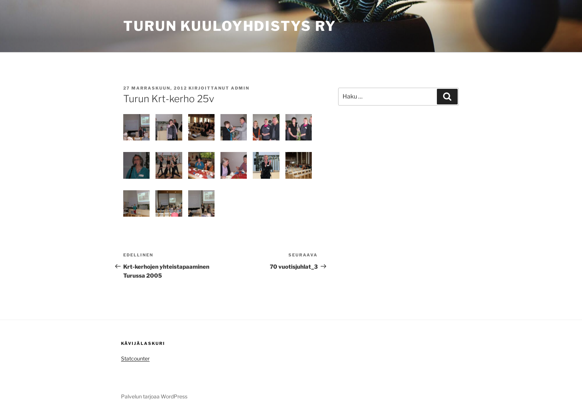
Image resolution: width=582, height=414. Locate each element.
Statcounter (135, 358)
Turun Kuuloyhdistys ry (229, 26)
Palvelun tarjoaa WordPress (154, 396)
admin (240, 88)
